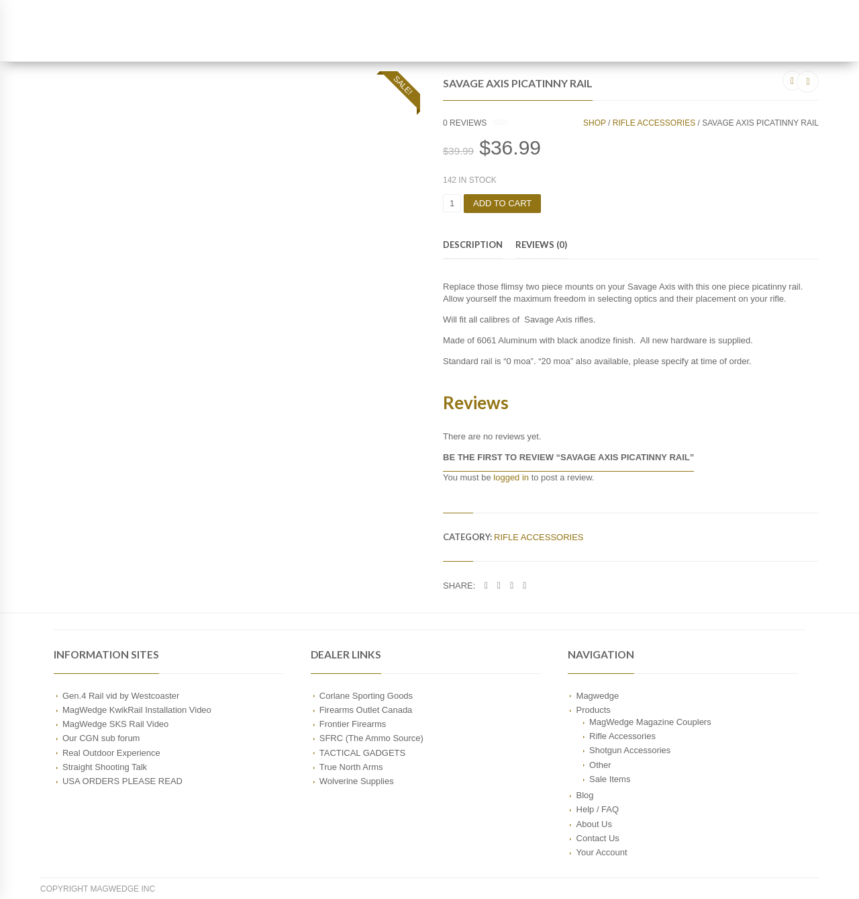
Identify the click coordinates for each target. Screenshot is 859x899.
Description (473, 244)
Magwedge (597, 696)
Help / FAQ (597, 810)
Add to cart (502, 203)
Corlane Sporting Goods (366, 696)
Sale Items (609, 779)
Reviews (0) (541, 244)
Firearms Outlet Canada (366, 710)
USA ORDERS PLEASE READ (122, 781)
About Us (594, 824)
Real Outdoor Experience (111, 753)
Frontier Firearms (353, 724)
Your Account (601, 852)
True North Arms (351, 767)
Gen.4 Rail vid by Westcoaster (120, 696)
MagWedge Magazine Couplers (650, 722)
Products (593, 710)
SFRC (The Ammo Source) (371, 738)
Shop (594, 123)
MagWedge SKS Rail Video (115, 724)
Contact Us (597, 838)
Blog (585, 795)
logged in (511, 477)
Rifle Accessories (654, 123)
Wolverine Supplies (356, 781)
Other (600, 765)
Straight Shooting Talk (104, 767)
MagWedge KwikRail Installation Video (136, 710)
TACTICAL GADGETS (362, 753)
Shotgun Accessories (629, 750)
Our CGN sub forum (101, 738)
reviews (465, 123)
